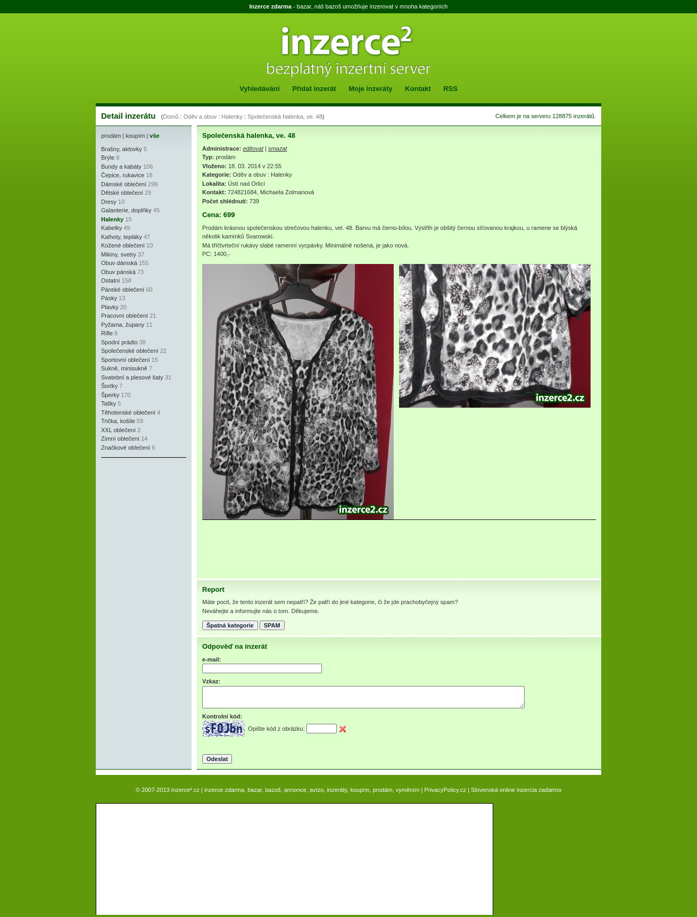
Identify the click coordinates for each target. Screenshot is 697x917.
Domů (170, 116)
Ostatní (110, 280)
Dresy (109, 202)
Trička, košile (118, 421)
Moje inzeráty (370, 89)
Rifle (107, 333)
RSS (450, 89)
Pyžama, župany (122, 324)
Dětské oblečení (122, 192)
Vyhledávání (259, 89)
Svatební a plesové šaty (132, 377)
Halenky (232, 116)
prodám (111, 136)
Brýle (107, 157)
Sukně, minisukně (124, 368)
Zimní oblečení (120, 438)
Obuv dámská (119, 263)
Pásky (109, 298)
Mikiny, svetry (118, 254)
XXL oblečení (118, 430)
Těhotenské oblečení (128, 412)
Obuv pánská (118, 272)
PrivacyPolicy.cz (445, 790)
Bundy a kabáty (121, 166)
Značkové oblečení (125, 447)
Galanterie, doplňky (126, 210)
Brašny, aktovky (121, 149)
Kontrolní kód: (222, 716)
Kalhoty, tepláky (121, 237)
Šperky (110, 395)
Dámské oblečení (123, 184)
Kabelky (111, 228)
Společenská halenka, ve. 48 (284, 116)
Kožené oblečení (123, 245)
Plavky (109, 307)
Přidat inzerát (314, 89)
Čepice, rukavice (122, 175)
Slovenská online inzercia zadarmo (516, 790)
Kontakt (417, 89)
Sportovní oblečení (125, 360)
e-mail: (211, 659)
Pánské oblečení (122, 289)
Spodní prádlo (119, 342)
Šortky (109, 386)
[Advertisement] (133, 527)
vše (154, 136)
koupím (135, 136)
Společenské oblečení (130, 351)
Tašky (108, 403)
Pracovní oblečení (124, 315)
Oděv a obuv (200, 116)
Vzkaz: (211, 681)
